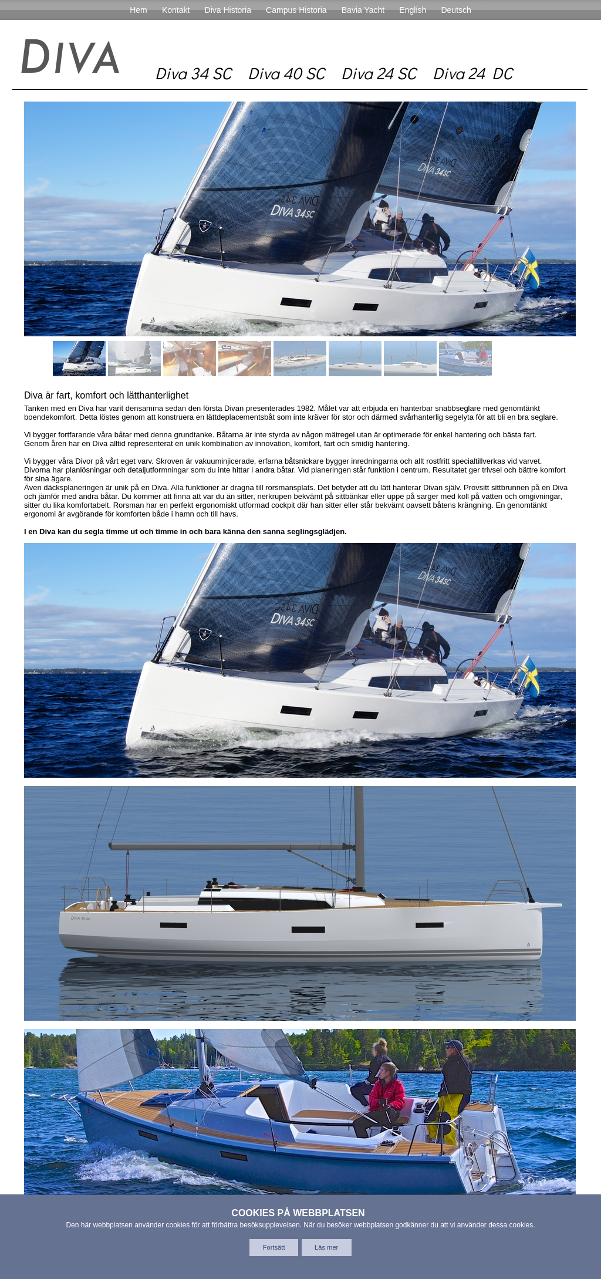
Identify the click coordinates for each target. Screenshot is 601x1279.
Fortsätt (274, 1247)
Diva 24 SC (378, 72)
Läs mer (326, 1247)
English (412, 10)
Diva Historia (228, 10)
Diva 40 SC (286, 72)
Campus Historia (296, 10)
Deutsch (456, 10)
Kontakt (176, 10)
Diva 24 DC (472, 72)
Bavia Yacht (363, 10)
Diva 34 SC (193, 72)
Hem (138, 10)
